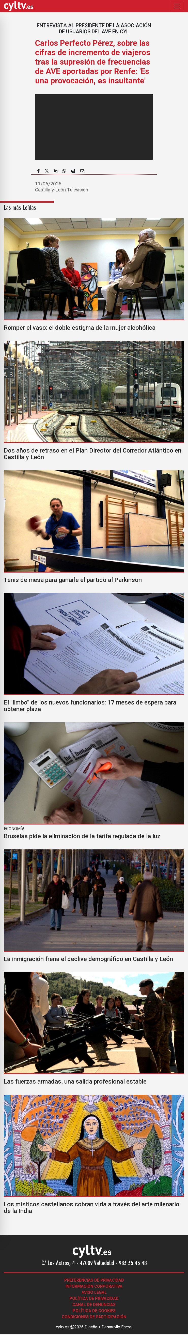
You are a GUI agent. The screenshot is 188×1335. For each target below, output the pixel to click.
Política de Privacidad (94, 1298)
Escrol (126, 1327)
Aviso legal (94, 1292)
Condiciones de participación (94, 1316)
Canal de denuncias (94, 1304)
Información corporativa (94, 1286)
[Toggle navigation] (177, 6)
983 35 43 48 (133, 1264)
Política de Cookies (94, 1310)
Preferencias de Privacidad (94, 1280)
